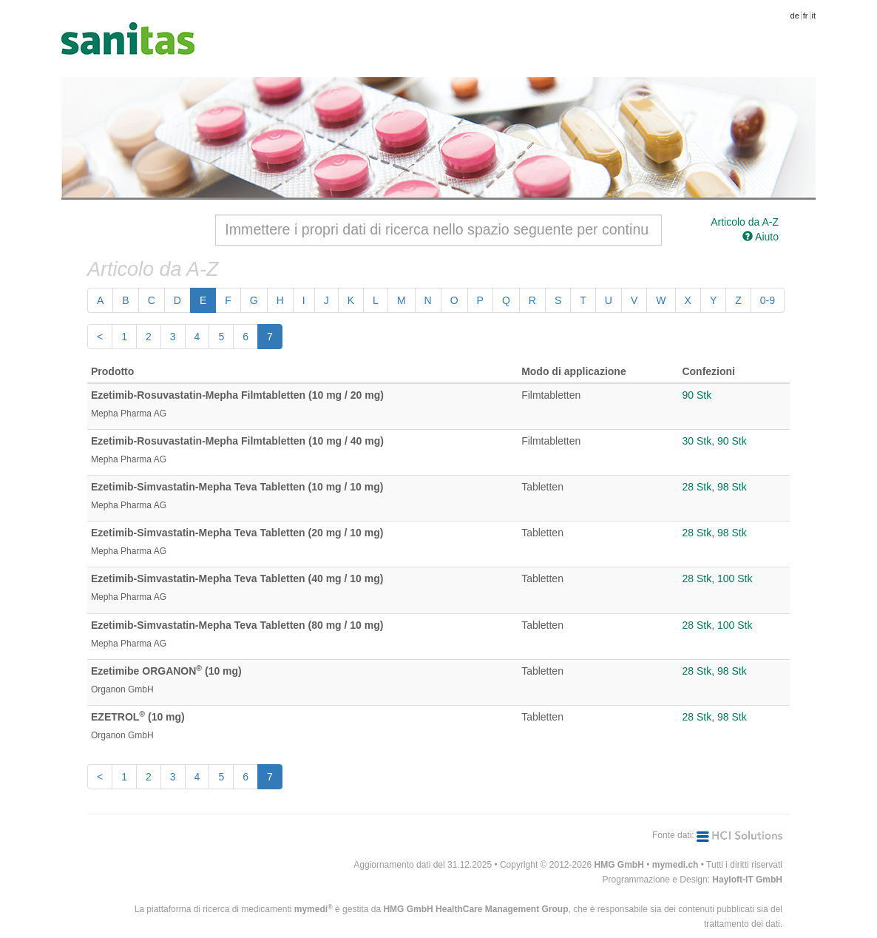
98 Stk (732, 487)
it (814, 15)
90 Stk (696, 395)
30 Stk (696, 441)
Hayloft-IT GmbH (747, 879)
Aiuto (760, 237)
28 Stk (696, 487)
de (794, 15)
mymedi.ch (675, 865)
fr (805, 15)
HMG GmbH (619, 865)
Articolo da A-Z (745, 222)
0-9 (767, 300)
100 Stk (734, 578)
